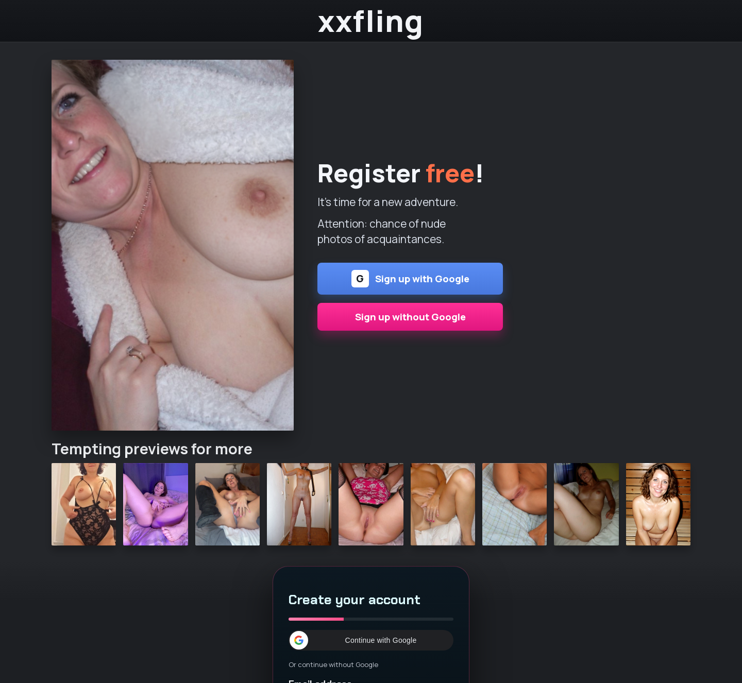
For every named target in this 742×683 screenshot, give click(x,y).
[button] (371, 640)
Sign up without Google (410, 316)
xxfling (371, 21)
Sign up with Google (410, 278)
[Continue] (173, 245)
